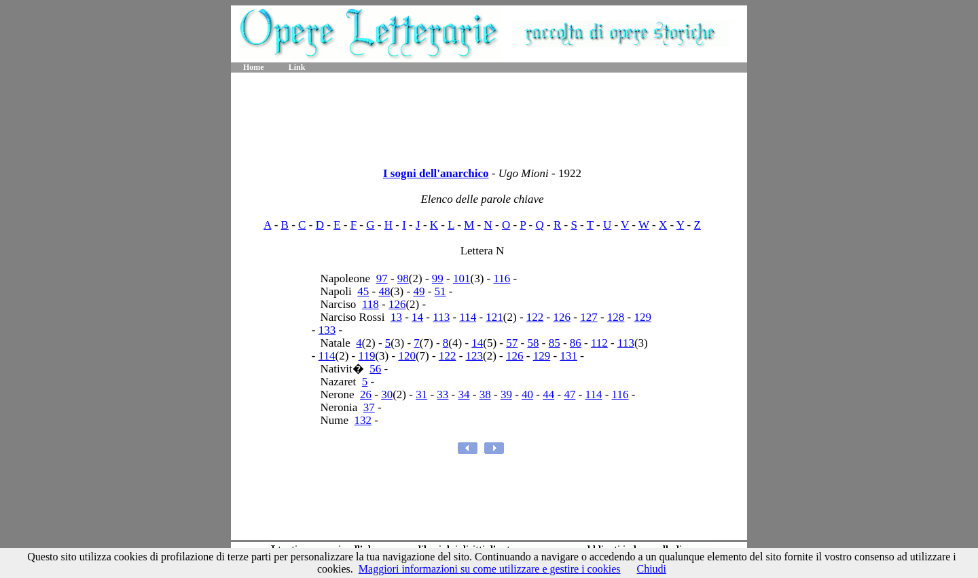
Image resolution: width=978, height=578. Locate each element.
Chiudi (651, 569)
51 (440, 291)
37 (369, 407)
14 (417, 317)
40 (527, 394)
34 (464, 394)
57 (512, 342)
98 (403, 278)
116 (501, 278)
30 (387, 394)
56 (375, 368)
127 (589, 317)
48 (384, 291)
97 (382, 278)
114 (467, 317)
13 (396, 317)
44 (548, 394)
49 (418, 291)
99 (437, 278)
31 (421, 394)
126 (397, 304)
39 (506, 394)
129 (643, 317)
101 (462, 278)
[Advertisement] (489, 115)
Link (297, 67)
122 (535, 317)
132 (363, 420)
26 (366, 394)
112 (599, 342)
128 (616, 317)
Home (253, 67)
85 (554, 342)
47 (569, 394)
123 (475, 355)
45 (363, 291)
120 (407, 355)
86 (575, 342)
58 (533, 342)
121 (494, 317)
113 (441, 317)
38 (485, 394)
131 (568, 355)
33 (442, 394)
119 (367, 355)
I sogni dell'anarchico (436, 173)
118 (370, 304)
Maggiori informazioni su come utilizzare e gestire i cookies (490, 569)
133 (327, 330)
